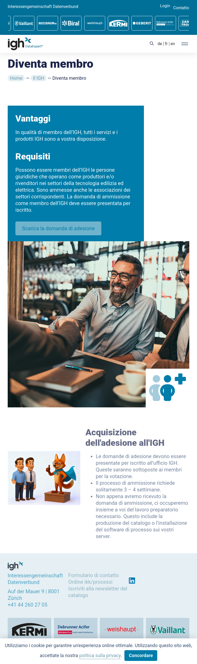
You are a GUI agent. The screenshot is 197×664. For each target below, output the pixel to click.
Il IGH (38, 78)
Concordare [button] (141, 655)
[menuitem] (159, 44)
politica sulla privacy (100, 655)
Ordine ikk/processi (90, 581)
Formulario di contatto (93, 574)
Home (16, 78)
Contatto (181, 8)
